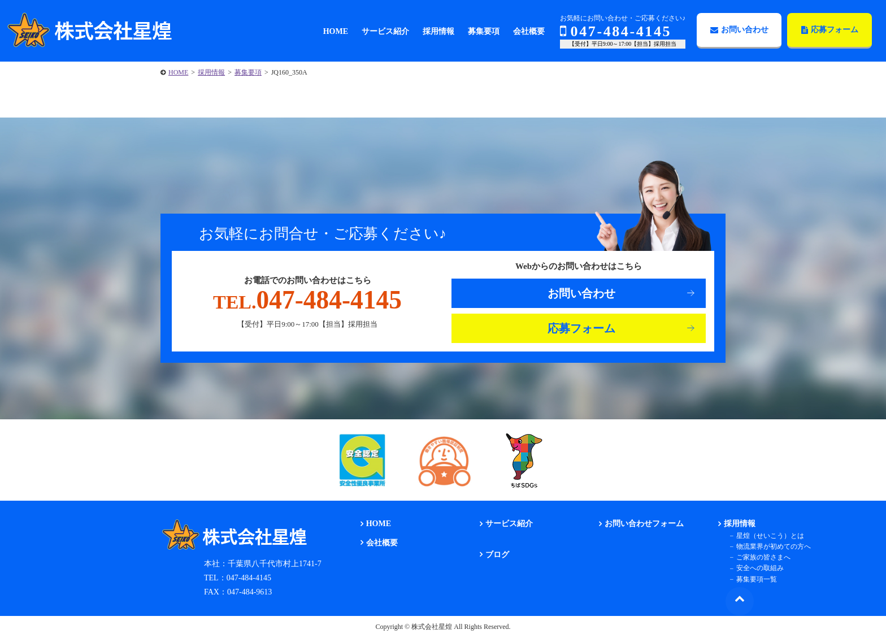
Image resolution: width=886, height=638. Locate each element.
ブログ (497, 554)
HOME (178, 72)
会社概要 (381, 543)
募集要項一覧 (756, 579)
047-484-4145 (615, 31)
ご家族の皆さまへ (763, 557)
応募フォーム (829, 29)
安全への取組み (760, 568)
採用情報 (211, 72)
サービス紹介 (508, 524)
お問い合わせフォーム (644, 524)
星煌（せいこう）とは (770, 536)
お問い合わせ (739, 29)
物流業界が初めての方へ (773, 546)
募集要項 (248, 72)
